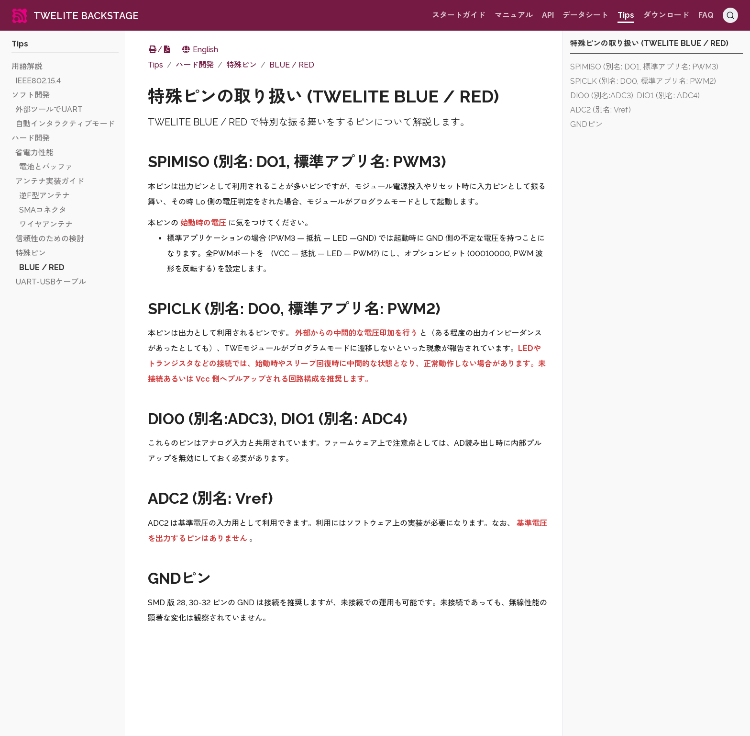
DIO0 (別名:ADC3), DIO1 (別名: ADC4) (635, 95)
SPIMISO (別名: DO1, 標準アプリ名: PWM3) (644, 66)
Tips (155, 64)
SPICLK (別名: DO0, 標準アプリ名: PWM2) (643, 81)
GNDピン (586, 124)
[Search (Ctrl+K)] (730, 15)
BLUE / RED (291, 64)
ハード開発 (195, 64)
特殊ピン (241, 64)
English (199, 49)
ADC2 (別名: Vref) (600, 109)
